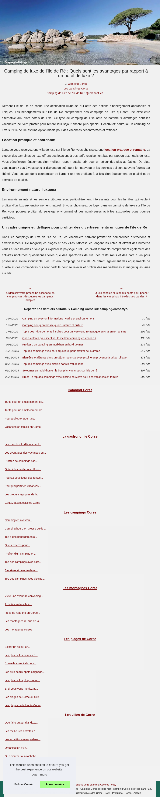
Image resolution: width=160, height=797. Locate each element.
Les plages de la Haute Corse (23, 705)
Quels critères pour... (17, 545)
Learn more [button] (39, 774)
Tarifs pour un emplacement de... (24, 401)
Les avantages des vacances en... (25, 452)
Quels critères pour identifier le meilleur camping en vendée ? (59, 338)
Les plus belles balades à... (21, 655)
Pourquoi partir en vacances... (23, 486)
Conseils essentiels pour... (20, 663)
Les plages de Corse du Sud (22, 696)
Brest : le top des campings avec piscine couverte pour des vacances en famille (70, 377)
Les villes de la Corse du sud (22, 764)
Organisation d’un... (16, 747)
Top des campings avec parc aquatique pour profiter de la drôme (61, 351)
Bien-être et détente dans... (21, 570)
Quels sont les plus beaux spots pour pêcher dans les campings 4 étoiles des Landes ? (121, 294)
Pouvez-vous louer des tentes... (24, 477)
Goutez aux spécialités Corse (22, 502)
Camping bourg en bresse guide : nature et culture (52, 325)
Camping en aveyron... (18, 520)
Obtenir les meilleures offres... (23, 469)
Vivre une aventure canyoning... (24, 596)
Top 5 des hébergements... (21, 536)
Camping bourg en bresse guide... (25, 528)
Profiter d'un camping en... (21, 553)
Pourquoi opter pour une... (20, 418)
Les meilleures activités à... (21, 731)
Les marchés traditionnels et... (23, 444)
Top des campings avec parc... (23, 561)
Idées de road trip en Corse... (22, 612)
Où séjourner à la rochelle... (21, 756)
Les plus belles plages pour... (22, 680)
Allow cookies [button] (55, 784)
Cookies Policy (108, 784)
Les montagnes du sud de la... (23, 621)
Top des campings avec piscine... (25, 578)
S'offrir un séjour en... (17, 646)
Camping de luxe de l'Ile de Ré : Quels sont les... (76, 93)
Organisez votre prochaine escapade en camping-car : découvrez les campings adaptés (30, 296)
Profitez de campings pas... (21, 460)
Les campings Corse (76, 88)
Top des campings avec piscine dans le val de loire (52, 364)
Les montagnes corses (18, 629)
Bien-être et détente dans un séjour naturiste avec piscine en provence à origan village (74, 357)
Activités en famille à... (18, 604)
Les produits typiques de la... (22, 494)
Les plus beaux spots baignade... (24, 671)
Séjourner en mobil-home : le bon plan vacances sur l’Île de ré (59, 370)
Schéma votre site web (87, 784)
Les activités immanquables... (22, 739)
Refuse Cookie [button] (23, 784)
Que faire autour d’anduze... (21, 722)
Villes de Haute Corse (18, 772)
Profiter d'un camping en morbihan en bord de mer (52, 344)
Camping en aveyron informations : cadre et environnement (58, 318)
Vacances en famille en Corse (23, 426)
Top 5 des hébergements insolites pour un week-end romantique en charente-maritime (74, 331)
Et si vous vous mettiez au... (22, 688)
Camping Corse (77, 83)
